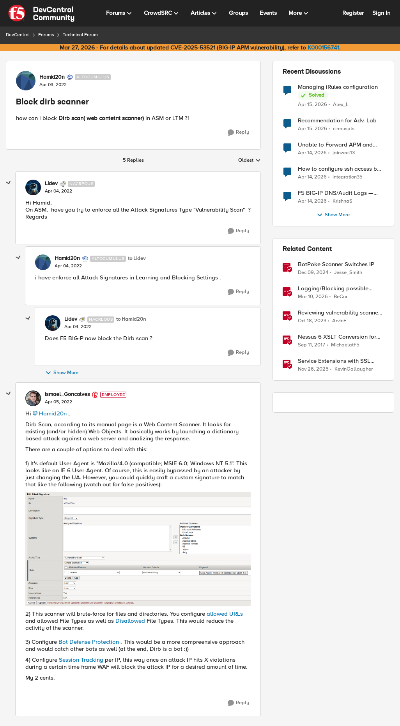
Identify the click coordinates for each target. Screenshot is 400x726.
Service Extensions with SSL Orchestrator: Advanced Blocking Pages (334, 361)
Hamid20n (53, 413)
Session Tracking (81, 659)
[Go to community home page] (41, 13)
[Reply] (238, 132)
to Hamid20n (131, 319)
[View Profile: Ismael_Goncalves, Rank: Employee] (33, 398)
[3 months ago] (312, 104)
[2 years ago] (312, 321)
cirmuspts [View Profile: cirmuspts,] (343, 129)
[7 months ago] (313, 369)
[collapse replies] (8, 182)
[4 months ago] (313, 297)
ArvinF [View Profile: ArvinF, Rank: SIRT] (339, 321)
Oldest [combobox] (249, 160)
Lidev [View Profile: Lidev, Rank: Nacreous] (51, 183)
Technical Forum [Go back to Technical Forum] (80, 35)
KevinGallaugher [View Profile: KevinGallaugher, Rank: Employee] (354, 369)
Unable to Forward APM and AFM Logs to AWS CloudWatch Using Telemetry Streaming (338, 144)
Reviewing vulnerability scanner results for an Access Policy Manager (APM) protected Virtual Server (341, 312)
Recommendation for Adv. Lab (337, 120)
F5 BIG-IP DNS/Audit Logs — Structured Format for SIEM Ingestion (335, 193)
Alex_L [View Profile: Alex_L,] (341, 104)
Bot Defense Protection (89, 641)
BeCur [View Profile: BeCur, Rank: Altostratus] (340, 297)
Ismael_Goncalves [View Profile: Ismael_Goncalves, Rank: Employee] (67, 394)
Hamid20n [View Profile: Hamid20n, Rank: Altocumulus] (52, 77)
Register (353, 12)
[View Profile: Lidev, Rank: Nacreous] (33, 187)
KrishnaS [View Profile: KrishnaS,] (342, 201)
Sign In (381, 12)
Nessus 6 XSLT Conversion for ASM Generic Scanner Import (337, 337)
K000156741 (323, 47)
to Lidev (136, 258)
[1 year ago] (313, 273)
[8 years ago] (311, 345)
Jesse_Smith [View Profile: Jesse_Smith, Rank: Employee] (348, 273)
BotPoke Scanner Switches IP (336, 264)
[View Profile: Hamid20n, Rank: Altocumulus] (25, 80)
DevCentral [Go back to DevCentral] (18, 35)
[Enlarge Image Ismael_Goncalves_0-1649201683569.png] (138, 549)
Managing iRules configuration (338, 87)
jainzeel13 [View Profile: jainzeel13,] (344, 153)
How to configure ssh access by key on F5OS (339, 169)
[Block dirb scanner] (58, 191)
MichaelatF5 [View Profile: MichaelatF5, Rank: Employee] (345, 345)
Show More (61, 372)
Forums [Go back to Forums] (46, 35)
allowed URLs (225, 613)
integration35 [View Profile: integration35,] (348, 177)
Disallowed (130, 620)
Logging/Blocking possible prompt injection (333, 288)
